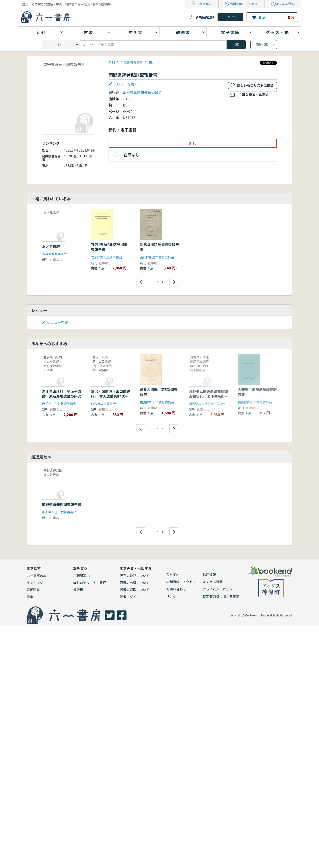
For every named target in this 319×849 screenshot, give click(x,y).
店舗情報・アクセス (244, 4)
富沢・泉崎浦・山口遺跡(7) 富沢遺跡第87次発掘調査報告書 (110, 396)
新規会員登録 (205, 17)
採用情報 (209, 574)
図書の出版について (135, 582)
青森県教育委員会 (54, 254)
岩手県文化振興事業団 (106, 257)
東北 (152, 62)
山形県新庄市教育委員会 (142, 92)
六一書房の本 (37, 575)
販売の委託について (135, 575)
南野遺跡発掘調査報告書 (61, 504)
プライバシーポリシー (219, 589)
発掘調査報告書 (132, 62)
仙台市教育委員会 (103, 403)
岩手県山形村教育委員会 (59, 403)
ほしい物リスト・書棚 (89, 582)
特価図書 (33, 589)
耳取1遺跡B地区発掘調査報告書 (109, 247)
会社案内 (172, 574)
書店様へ (79, 589)
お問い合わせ (176, 589)
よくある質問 (285, 4)
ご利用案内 (204, 4)
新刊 (112, 62)
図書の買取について (135, 589)
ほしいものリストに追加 (255, 85)
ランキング (35, 582)
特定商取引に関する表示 (221, 596)
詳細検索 (262, 44)
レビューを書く (125, 84)
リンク (171, 596)
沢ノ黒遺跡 (51, 246)
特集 (30, 596)
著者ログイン (130, 596)
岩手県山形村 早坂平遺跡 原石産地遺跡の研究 (61, 394)
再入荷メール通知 (255, 94)
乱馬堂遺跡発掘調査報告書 (159, 247)
